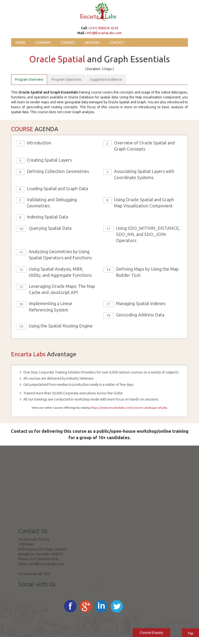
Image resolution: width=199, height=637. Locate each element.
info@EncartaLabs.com (104, 33)
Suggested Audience (106, 79)
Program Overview (29, 79)
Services (92, 43)
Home (21, 43)
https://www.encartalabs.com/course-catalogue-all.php (129, 407)
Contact (117, 43)
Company (43, 43)
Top (190, 633)
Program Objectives (67, 79)
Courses (67, 43)
